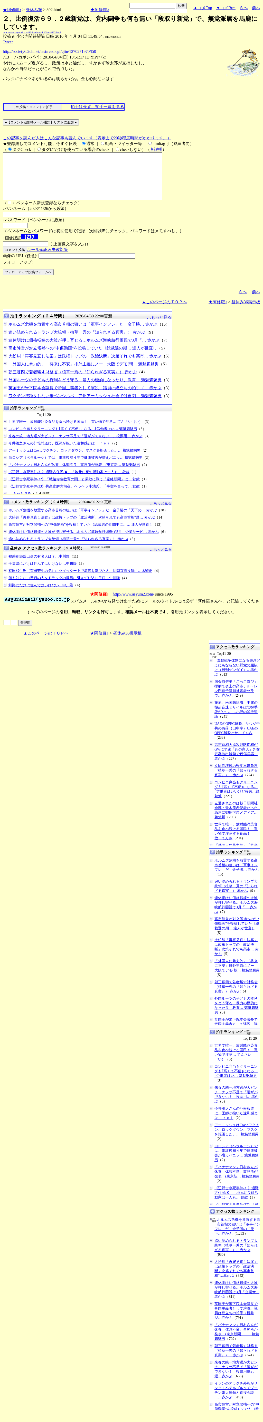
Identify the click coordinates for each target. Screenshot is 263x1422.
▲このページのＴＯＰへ (164, 311)
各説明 (156, 149)
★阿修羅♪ (12, 9)
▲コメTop (202, 8)
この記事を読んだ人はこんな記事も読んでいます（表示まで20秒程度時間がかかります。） (87, 138)
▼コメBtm (226, 8)
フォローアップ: (18, 271)
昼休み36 (34, 9)
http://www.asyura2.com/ (133, 603)
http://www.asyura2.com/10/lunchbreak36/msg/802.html (32, 32)
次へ (244, 8)
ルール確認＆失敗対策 (47, 259)
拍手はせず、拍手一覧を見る (97, 106)
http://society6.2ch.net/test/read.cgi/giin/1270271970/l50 (49, 51)
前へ (256, 8)
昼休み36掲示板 (245, 311)
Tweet (8, 42)
